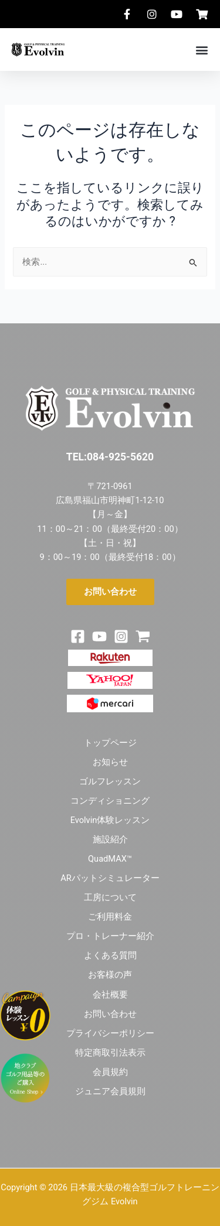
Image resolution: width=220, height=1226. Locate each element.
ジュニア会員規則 (110, 1091)
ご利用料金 (110, 916)
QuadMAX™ (110, 858)
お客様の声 (110, 974)
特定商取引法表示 (110, 1052)
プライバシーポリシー (110, 1033)
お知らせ (110, 762)
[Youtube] (99, 636)
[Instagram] (121, 636)
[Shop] (143, 636)
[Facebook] (77, 636)
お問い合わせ (110, 1014)
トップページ (110, 742)
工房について (110, 897)
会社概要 (110, 994)
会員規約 (110, 1072)
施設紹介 (110, 839)
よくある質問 (110, 955)
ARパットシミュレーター (110, 878)
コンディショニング (110, 800)
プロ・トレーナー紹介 (110, 936)
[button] (201, 49)
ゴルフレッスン (110, 781)
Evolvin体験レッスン (110, 820)
